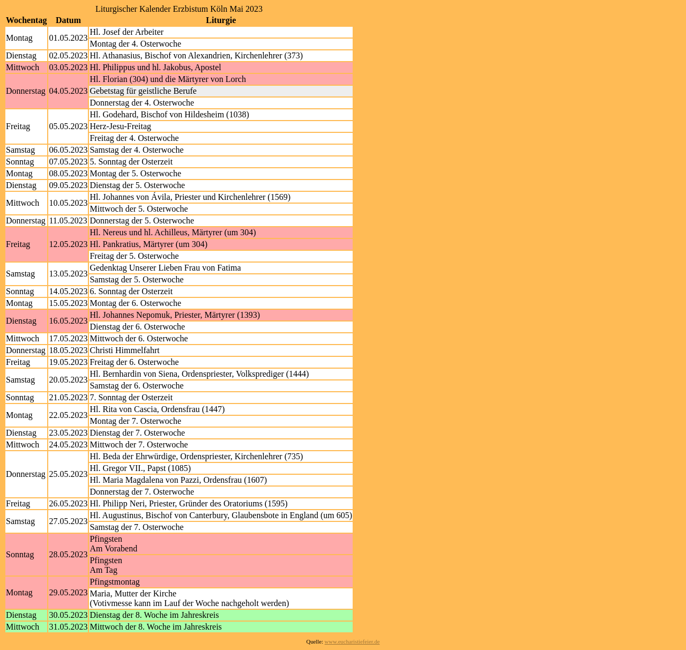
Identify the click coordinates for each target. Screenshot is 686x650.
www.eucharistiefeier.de (352, 642)
